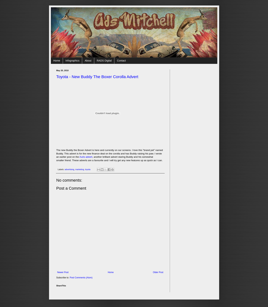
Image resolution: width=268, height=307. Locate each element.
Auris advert (85, 157)
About (88, 60)
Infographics (72, 60)
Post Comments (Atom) (81, 277)
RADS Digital (104, 60)
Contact (121, 60)
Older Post (158, 272)
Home (56, 60)
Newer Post (63, 272)
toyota (87, 169)
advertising (69, 169)
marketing (79, 169)
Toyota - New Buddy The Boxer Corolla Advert (97, 76)
